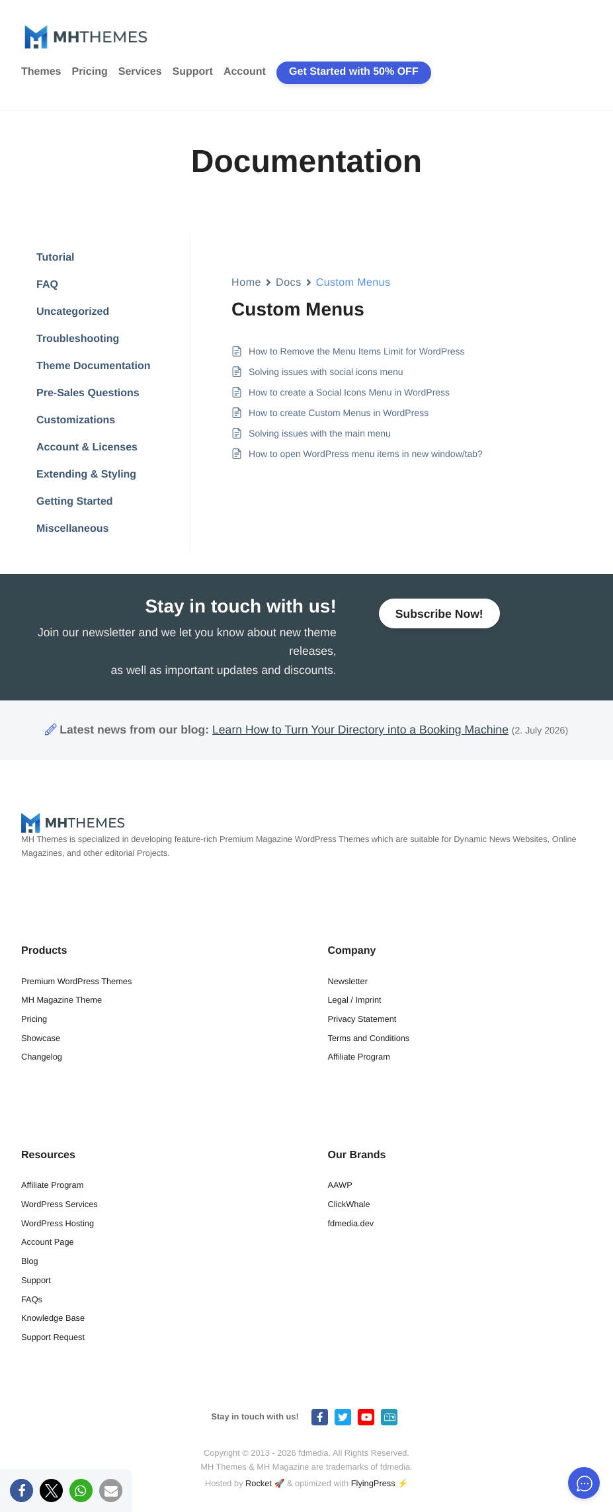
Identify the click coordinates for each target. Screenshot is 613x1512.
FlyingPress (373, 1483)
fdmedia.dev (351, 1223)
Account (245, 71)
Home (246, 282)
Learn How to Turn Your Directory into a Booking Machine (360, 729)
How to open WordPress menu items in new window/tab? (366, 453)
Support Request (53, 1337)
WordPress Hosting (57, 1223)
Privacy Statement (362, 1019)
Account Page (47, 1242)
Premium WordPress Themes (76, 981)
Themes (41, 71)
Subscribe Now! (439, 621)
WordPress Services (59, 1204)
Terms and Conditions (369, 1038)
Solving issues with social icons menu (326, 371)
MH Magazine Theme (61, 1000)
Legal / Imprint (355, 1000)
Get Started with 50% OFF (354, 71)
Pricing (89, 71)
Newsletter (348, 981)
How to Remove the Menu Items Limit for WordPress (357, 351)
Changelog (41, 1057)
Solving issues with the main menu (320, 433)
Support (193, 71)
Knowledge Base (53, 1318)
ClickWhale (349, 1204)
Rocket (258, 1483)
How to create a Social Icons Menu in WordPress (349, 392)
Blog (29, 1261)
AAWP (340, 1185)
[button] (21, 1490)
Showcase (40, 1038)
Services (140, 71)
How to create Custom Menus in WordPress (339, 412)
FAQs (31, 1299)
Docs (289, 282)
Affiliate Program (359, 1057)
